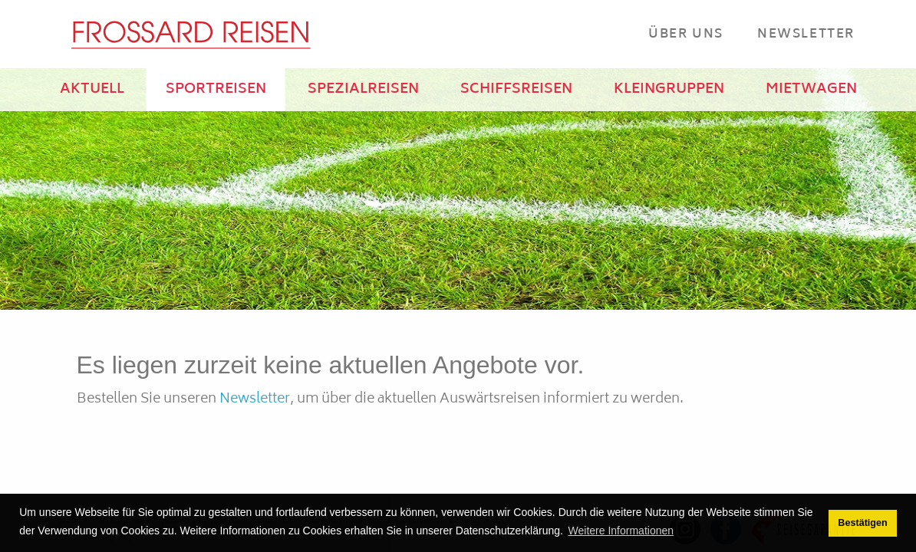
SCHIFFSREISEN (516, 89)
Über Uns (685, 33)
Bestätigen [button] (862, 523)
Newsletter (806, 33)
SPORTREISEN (216, 89)
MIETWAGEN (811, 89)
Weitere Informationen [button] (621, 530)
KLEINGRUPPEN (669, 89)
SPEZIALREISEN (363, 89)
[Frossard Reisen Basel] (190, 34)
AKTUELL (92, 89)
